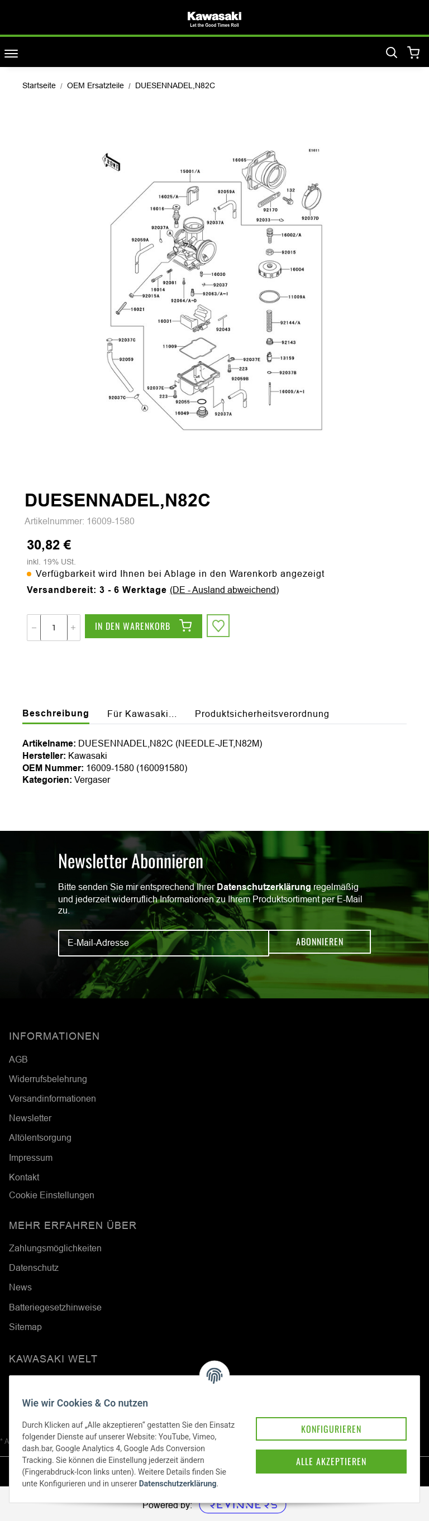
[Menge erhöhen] (73, 627)
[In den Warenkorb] (143, 627)
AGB (18, 1059)
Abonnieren (320, 943)
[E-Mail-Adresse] (163, 943)
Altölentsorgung (40, 1137)
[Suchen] (391, 53)
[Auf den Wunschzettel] (220, 627)
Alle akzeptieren (310, 1430)
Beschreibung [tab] (55, 713)
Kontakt (24, 1177)
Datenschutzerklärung (264, 887)
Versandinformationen (52, 1098)
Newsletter (30, 1118)
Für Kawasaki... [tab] (142, 714)
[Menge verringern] (34, 627)
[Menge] (54, 627)
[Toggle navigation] (11, 53)
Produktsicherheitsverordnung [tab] (262, 714)
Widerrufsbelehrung (48, 1079)
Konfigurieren (310, 1394)
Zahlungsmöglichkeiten (55, 1248)
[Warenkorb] (413, 53)
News (20, 1287)
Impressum (31, 1157)
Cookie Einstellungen (51, 1195)
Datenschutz (34, 1267)
